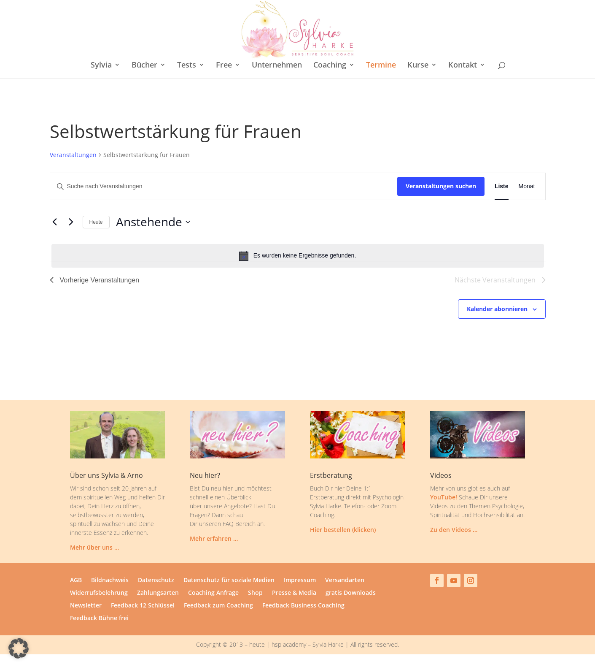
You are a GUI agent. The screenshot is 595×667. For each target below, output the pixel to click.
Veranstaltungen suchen (441, 186)
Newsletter (86, 605)
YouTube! (443, 497)
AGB (76, 580)
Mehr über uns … (94, 547)
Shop (255, 593)
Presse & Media (294, 593)
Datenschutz (156, 580)
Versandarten (344, 580)
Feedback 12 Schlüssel (143, 605)
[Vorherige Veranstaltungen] (55, 222)
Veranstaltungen (73, 155)
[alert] (297, 256)
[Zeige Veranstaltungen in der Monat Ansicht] (527, 186)
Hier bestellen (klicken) (343, 530)
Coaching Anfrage (213, 593)
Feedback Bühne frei (99, 618)
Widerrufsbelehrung (99, 593)
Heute (96, 222)
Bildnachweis (110, 580)
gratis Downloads (351, 593)
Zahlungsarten (158, 593)
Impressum (300, 580)
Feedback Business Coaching (303, 605)
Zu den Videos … (453, 530)
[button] (18, 648)
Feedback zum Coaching (218, 605)
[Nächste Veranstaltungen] (71, 222)
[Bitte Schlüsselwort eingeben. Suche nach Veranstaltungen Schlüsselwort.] (223, 186)
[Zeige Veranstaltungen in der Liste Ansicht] (502, 186)
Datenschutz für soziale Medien (229, 580)
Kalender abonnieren (497, 309)
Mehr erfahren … (214, 538)
